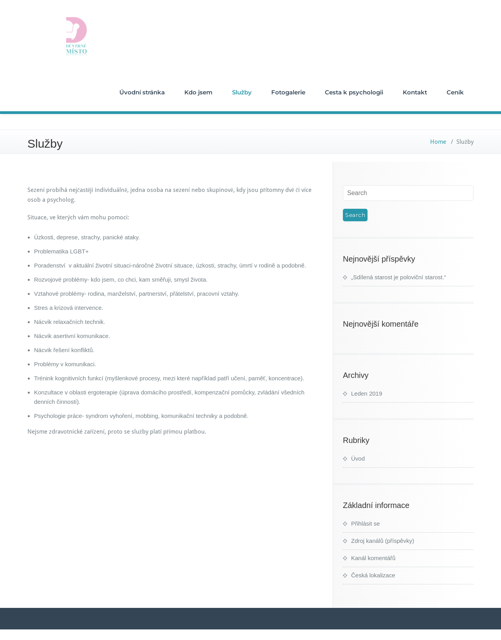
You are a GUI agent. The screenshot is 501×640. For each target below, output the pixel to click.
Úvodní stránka (142, 92)
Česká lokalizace (373, 575)
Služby (242, 92)
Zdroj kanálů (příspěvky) (382, 540)
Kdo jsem (198, 92)
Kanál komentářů (373, 558)
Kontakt (415, 92)
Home (438, 141)
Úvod (358, 458)
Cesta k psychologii (354, 92)
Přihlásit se (365, 523)
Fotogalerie (288, 92)
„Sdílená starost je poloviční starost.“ (398, 277)
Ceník (455, 92)
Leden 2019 (366, 393)
